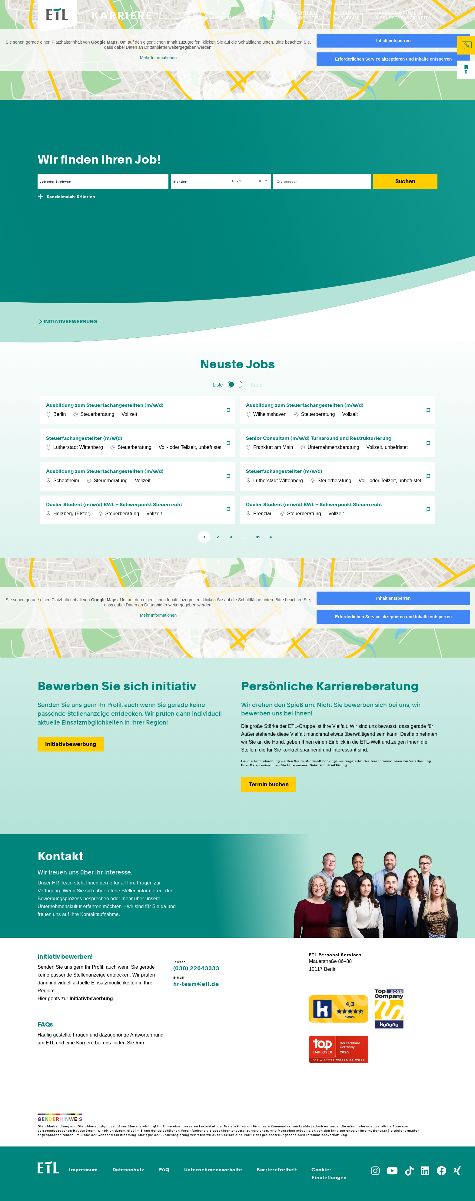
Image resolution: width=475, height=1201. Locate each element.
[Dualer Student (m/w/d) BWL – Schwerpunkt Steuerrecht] (138, 510)
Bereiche (267, 15)
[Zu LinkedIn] (425, 1172)
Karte (256, 384)
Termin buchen (269, 784)
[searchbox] (318, 181)
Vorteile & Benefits (307, 15)
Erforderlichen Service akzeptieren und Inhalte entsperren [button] (393, 59)
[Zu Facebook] (441, 1172)
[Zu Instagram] (375, 1172)
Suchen (405, 181)
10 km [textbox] (236, 181)
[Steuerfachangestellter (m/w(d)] (138, 443)
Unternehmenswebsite (213, 1170)
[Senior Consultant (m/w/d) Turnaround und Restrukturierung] (337, 443)
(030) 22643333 (196, 968)
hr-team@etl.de (196, 984)
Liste (218, 384)
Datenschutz (128, 1170)
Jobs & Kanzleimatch (226, 15)
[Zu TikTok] (409, 1172)
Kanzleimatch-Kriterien (71, 196)
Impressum (83, 1170)
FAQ (164, 1170)
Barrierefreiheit (277, 1170)
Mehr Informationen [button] (158, 57)
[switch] (235, 384)
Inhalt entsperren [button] (393, 40)
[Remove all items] (259, 181)
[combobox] (250, 181)
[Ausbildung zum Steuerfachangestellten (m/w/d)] (138, 410)
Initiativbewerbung (67, 322)
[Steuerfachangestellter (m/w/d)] (337, 476)
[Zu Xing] (457, 1172)
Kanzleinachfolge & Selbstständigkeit (401, 15)
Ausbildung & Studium (348, 15)
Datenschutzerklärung (328, 765)
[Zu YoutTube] (392, 1172)
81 (258, 537)
